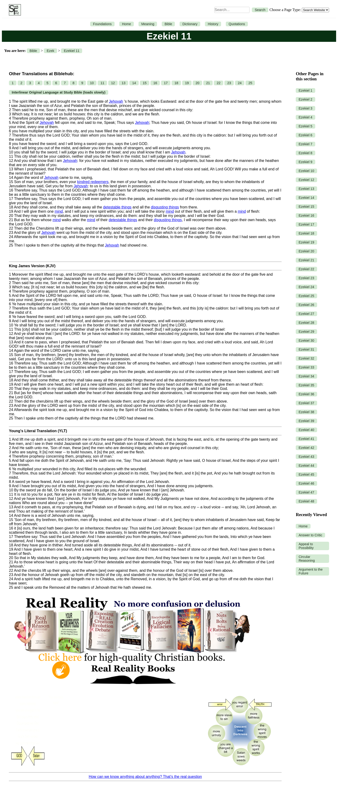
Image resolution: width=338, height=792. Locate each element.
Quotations (237, 24)
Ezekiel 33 (306, 367)
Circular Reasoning (307, 558)
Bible (168, 24)
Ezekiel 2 (305, 99)
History (213, 24)
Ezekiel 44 (306, 465)
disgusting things (165, 207)
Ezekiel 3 (305, 108)
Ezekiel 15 (306, 206)
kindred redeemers (92, 182)
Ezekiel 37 (306, 403)
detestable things (117, 207)
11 (102, 83)
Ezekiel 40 (306, 430)
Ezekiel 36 (306, 394)
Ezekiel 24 (306, 287)
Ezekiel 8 (305, 153)
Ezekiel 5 (305, 126)
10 (92, 83)
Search (260, 10)
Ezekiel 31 (306, 349)
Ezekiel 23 (306, 278)
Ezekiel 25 (306, 296)
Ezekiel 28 (306, 323)
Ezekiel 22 (306, 269)
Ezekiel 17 (306, 224)
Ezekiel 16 (306, 215)
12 (113, 83)
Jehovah (116, 101)
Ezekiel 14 (306, 198)
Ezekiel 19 (306, 242)
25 (250, 83)
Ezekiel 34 (306, 376)
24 (240, 83)
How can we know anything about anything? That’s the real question (145, 777)
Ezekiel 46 (306, 483)
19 (187, 83)
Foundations (102, 24)
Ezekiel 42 (306, 448)
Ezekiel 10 (306, 171)
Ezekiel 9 (305, 162)
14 (134, 83)
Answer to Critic (310, 535)
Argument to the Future (311, 571)
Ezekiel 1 (305, 90)
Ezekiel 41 (306, 439)
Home (126, 24)
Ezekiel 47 (306, 492)
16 (155, 83)
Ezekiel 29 (306, 331)
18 (176, 83)
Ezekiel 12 (306, 180)
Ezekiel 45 (306, 474)
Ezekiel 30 (306, 340)
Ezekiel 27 (306, 314)
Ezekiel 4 (305, 117)
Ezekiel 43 (306, 457)
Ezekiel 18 (306, 233)
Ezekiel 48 (306, 501)
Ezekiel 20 (306, 251)
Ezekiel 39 (306, 421)
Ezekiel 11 (71, 51)
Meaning (147, 24)
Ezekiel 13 (306, 189)
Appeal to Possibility (306, 546)
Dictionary (189, 24)
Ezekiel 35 (306, 385)
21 (208, 83)
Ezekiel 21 (306, 260)
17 (166, 83)
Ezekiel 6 (305, 135)
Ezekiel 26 (306, 305)
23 (229, 83)
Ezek (50, 51)
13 (123, 83)
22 (218, 83)
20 (197, 83)
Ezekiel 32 (306, 358)
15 (144, 83)
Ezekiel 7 (305, 144)
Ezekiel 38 (306, 412)
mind (59, 211)
